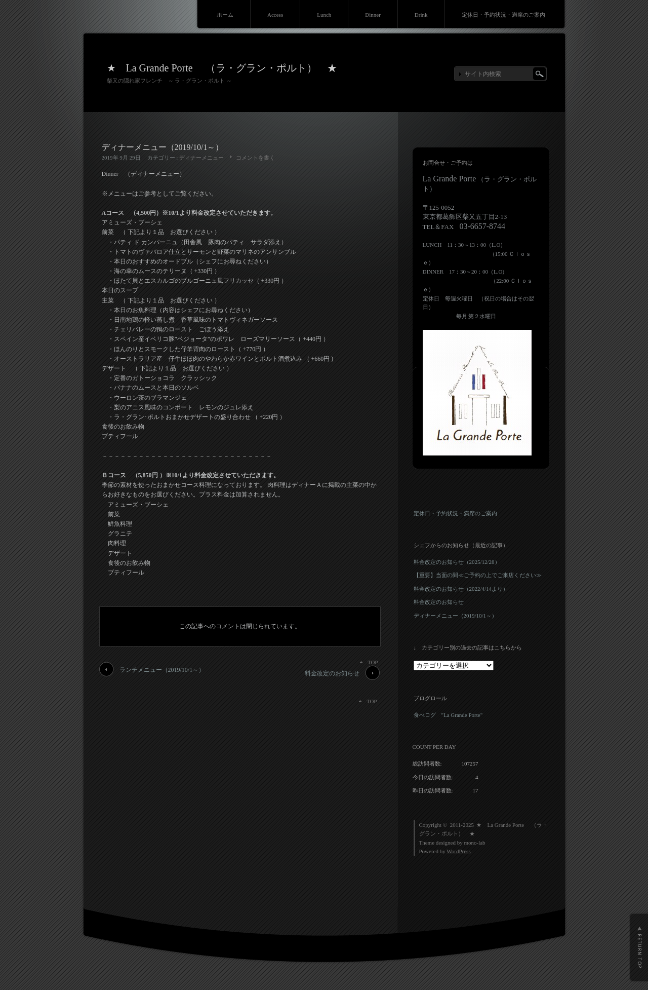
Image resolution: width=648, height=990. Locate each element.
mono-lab (474, 843)
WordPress (458, 851)
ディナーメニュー (201, 158)
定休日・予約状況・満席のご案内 (503, 15)
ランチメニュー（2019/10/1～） (162, 669)
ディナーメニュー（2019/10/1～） (456, 616)
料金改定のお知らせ (332, 673)
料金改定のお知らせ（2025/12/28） (457, 562)
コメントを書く (255, 158)
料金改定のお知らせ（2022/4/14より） (461, 589)
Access (275, 15)
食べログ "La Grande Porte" (448, 715)
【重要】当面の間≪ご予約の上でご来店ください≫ (478, 575)
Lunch (324, 15)
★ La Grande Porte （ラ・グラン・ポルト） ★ (222, 67)
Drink (421, 15)
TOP (373, 662)
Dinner (373, 15)
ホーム (225, 15)
